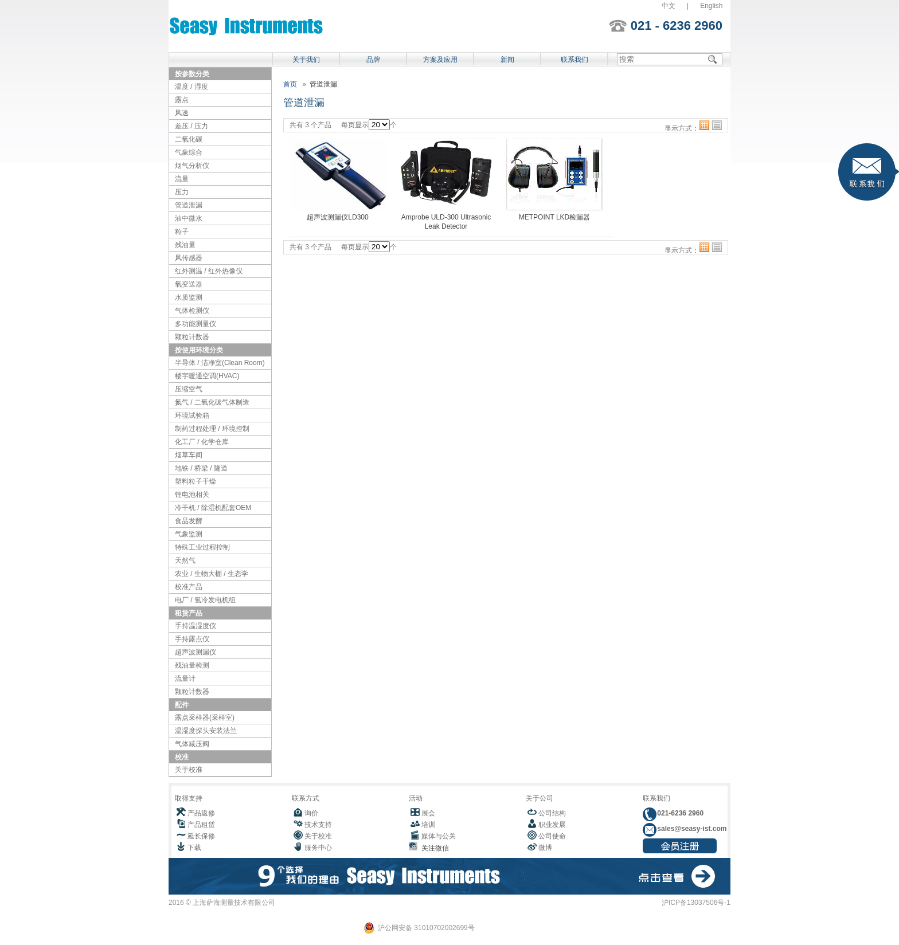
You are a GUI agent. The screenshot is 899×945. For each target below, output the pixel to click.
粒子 (182, 232)
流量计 (185, 679)
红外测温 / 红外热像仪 (209, 271)
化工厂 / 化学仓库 (202, 442)
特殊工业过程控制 (202, 547)
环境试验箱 (192, 415)
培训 (428, 825)
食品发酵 (188, 521)
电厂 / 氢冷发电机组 (205, 600)
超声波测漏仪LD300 (337, 217)
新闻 (507, 60)
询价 (311, 813)
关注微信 (433, 848)
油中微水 (188, 218)
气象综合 (188, 152)
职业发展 (552, 825)
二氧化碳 (188, 139)
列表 (717, 125)
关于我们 (306, 60)
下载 (194, 848)
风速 (182, 113)
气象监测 (188, 534)
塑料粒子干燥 (195, 481)
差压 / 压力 (191, 126)
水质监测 (188, 297)
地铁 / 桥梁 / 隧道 (201, 468)
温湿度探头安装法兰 (206, 731)
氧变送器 (188, 284)
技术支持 (318, 825)
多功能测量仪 (195, 324)
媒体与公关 (438, 836)
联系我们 (574, 60)
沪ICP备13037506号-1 (696, 903)
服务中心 (318, 848)
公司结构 (552, 813)
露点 (182, 100)
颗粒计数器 (192, 337)
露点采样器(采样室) (204, 717)
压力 (182, 192)
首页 (290, 84)
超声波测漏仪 (195, 652)
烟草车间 (188, 455)
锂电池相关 (192, 495)
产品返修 (201, 813)
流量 (182, 179)
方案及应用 (440, 60)
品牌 (373, 60)
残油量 (185, 245)
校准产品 (188, 587)
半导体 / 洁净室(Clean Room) (220, 363)
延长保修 (201, 836)
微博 (545, 848)
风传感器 (188, 258)
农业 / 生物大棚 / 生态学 (211, 574)
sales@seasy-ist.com (690, 829)
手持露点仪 (192, 639)
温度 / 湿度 (191, 87)
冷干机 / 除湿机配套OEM (213, 508)
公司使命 (552, 836)
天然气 (185, 560)
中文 (668, 6)
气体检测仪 (192, 311)
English (711, 6)
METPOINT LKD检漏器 (554, 217)
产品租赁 (201, 825)
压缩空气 (188, 389)
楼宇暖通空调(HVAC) (207, 376)
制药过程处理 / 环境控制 (212, 429)
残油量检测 (192, 665)
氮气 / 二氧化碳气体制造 (212, 402)
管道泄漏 (188, 205)
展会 (428, 813)
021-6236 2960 (679, 813)
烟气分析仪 (192, 166)
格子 (704, 125)
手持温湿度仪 (195, 626)
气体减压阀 (192, 744)
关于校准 (188, 770)
